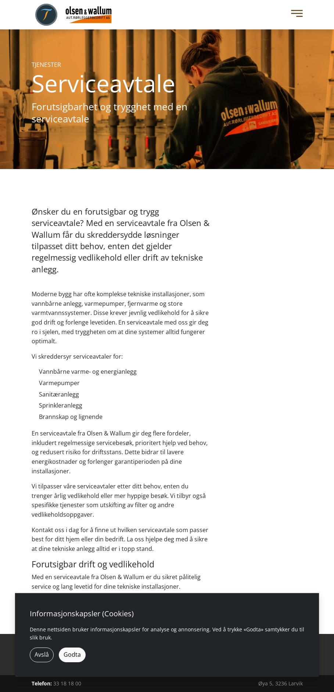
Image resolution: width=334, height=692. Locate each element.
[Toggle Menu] (295, 15)
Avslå (42, 654)
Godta (72, 654)
